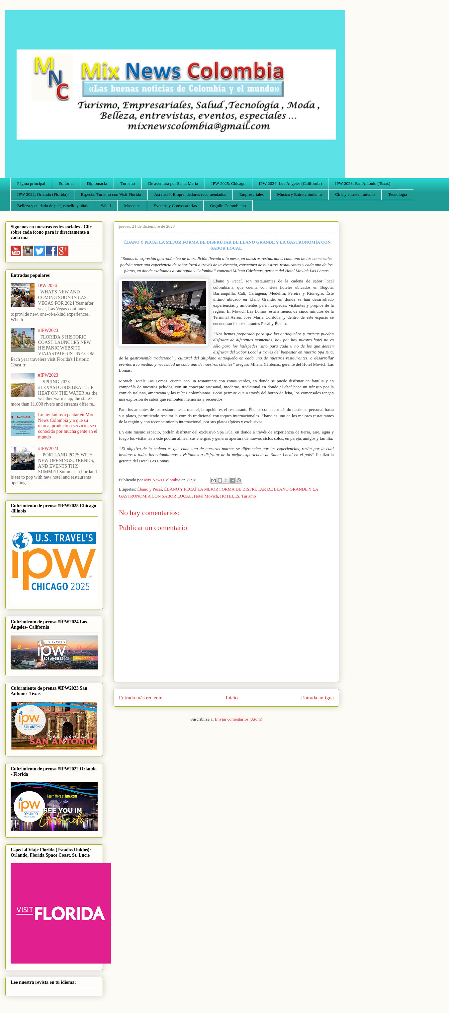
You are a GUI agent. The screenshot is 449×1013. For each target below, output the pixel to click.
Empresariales (251, 194)
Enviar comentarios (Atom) (238, 719)
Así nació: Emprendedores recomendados (190, 194)
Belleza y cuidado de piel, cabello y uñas (52, 205)
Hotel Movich (206, 496)
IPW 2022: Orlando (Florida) (42, 194)
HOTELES (229, 496)
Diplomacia (97, 183)
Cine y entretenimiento (355, 194)
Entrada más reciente (140, 697)
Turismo (128, 183)
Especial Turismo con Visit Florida (111, 194)
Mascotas (132, 205)
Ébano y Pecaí (149, 489)
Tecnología (397, 194)
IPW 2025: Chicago (228, 183)
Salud (106, 205)
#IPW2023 (48, 330)
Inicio (232, 697)
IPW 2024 (47, 285)
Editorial (66, 183)
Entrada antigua (317, 697)
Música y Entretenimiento (299, 194)
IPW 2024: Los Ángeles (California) (290, 183)
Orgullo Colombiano (228, 205)
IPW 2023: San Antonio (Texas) (362, 183)
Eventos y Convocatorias (175, 205)
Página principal (31, 183)
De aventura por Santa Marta (173, 183)
